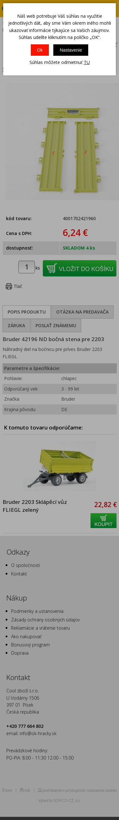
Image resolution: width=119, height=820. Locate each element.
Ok (40, 50)
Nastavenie (71, 50)
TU (87, 62)
